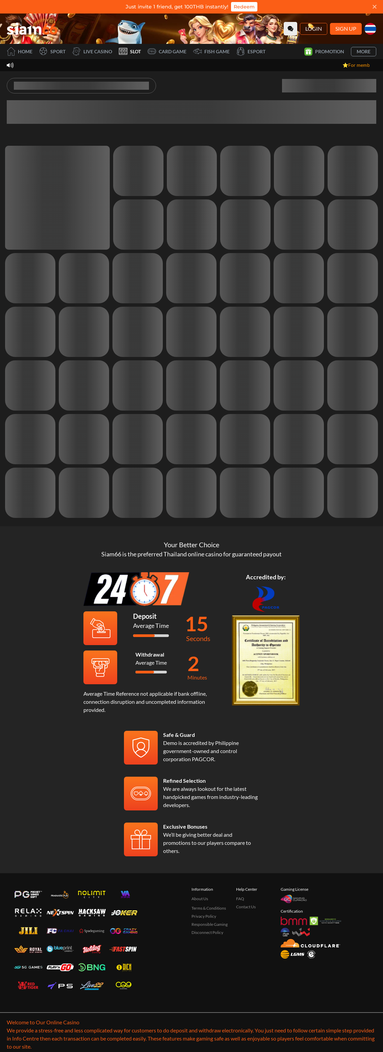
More (364, 51)
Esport (250, 51)
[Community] (290, 28)
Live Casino (92, 51)
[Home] (32, 28)
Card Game (167, 51)
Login (313, 28)
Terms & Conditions (209, 908)
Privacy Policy (204, 916)
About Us (200, 898)
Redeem (244, 7)
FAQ (240, 898)
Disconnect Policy (207, 932)
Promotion (324, 52)
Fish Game (211, 51)
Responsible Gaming (210, 924)
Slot (130, 51)
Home (19, 51)
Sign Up (345, 28)
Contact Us (246, 906)
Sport (52, 51)
